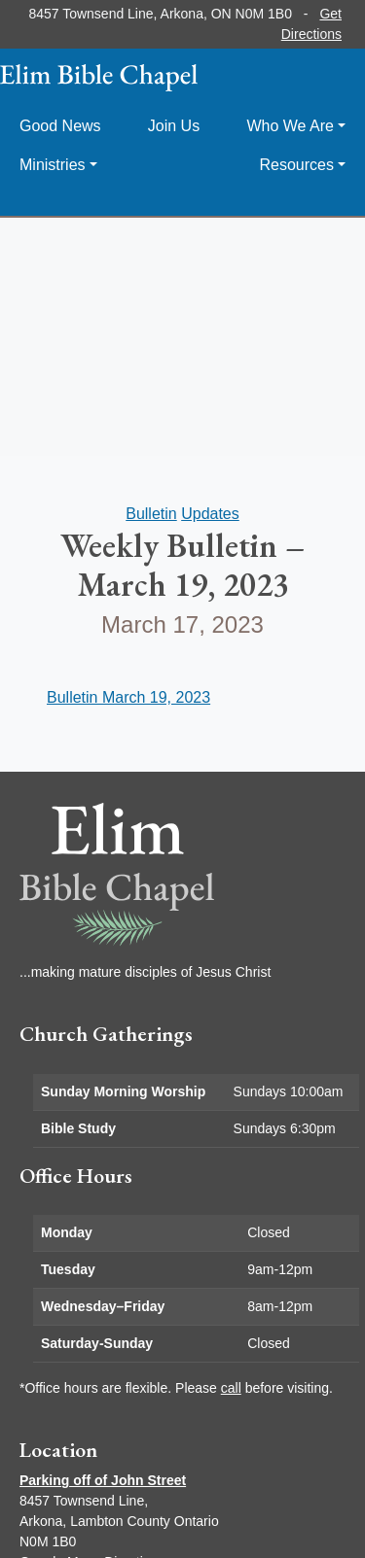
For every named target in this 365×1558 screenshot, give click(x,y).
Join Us (174, 126)
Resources (296, 164)
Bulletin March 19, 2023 (128, 697)
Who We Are (290, 126)
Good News (60, 126)
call (231, 1388)
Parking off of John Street (102, 1480)
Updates (210, 513)
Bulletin (151, 513)
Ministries (52, 164)
